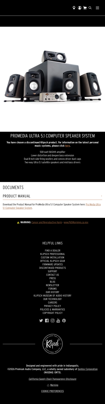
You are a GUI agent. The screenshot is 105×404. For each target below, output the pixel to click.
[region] (52, 79)
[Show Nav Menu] (97, 7)
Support (52, 271)
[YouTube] (58, 320)
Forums (52, 288)
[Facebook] (47, 320)
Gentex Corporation (88, 369)
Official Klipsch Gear (52, 260)
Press (52, 278)
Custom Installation (52, 257)
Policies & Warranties (52, 309)
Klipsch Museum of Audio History (52, 295)
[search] (90, 7)
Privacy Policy (52, 305)
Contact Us (52, 274)
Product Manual (16, 196)
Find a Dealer (52, 250)
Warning (52, 384)
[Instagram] (52, 320)
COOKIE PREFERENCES (52, 391)
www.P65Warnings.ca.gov (76, 222)
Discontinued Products (52, 267)
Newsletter (52, 285)
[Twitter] (41, 320)
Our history (52, 292)
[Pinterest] (64, 320)
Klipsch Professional (52, 253)
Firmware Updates (52, 264)
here (67, 145)
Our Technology (52, 299)
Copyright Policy (53, 312)
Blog (52, 281)
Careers (52, 302)
